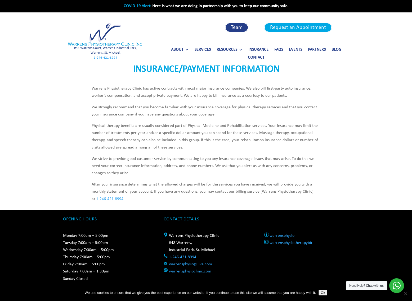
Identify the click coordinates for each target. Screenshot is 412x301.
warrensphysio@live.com (190, 264)
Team (237, 27)
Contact (256, 58)
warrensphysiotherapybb (291, 243)
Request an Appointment (298, 27)
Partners (317, 50)
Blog (336, 50)
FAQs (278, 50)
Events (295, 50)
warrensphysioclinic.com (190, 271)
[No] (405, 293)
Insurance (258, 50)
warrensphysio (282, 236)
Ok (323, 293)
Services (203, 50)
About (177, 50)
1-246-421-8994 (105, 57)
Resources (227, 50)
